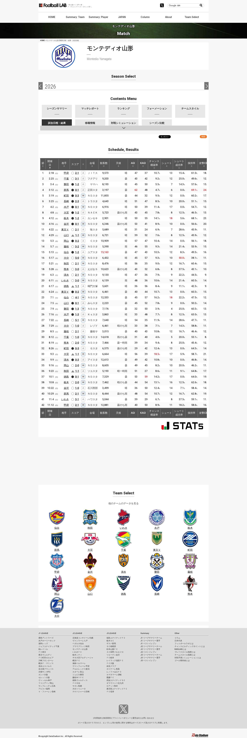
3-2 (77, 246)
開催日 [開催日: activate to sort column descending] (49, 164)
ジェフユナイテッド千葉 (48, 646)
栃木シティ (77, 655)
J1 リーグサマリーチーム (151, 638)
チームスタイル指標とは (185, 655)
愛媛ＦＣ (110, 677)
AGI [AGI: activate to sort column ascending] (133, 164)
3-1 (77, 178)
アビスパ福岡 (44, 689)
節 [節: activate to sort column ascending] (43, 164)
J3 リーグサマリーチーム (151, 655)
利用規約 (98, 718)
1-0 (77, 325)
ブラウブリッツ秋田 (80, 646)
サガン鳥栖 (77, 686)
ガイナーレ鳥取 (113, 669)
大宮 (66, 212)
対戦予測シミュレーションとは (188, 658)
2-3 (77, 201)
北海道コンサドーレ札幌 (82, 638)
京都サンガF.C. (44, 672)
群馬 (66, 189)
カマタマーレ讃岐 (114, 675)
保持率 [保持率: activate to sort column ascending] (191, 164)
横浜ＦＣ (76, 660)
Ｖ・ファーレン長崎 (46, 692)
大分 (66, 257)
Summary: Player (98, 17)
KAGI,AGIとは (180, 649)
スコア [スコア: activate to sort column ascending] (75, 164)
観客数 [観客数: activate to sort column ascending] (104, 164)
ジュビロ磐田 (78, 675)
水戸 (66, 206)
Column (145, 17)
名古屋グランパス (46, 669)
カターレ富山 (78, 672)
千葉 (66, 178)
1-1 (77, 235)
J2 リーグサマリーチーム (151, 646)
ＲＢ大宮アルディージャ (82, 658)
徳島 (66, 286)
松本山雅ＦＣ (112, 649)
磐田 (66, 184)
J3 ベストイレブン (148, 660)
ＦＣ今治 (76, 683)
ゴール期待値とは (182, 660)
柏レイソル (43, 649)
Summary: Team (75, 17)
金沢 (66, 223)
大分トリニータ (79, 689)
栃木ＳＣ (110, 641)
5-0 (77, 257)
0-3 (77, 195)
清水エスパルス (45, 666)
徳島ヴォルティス (80, 680)
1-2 (77, 184)
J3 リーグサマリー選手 (150, 658)
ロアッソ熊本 (112, 686)
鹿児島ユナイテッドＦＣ (116, 689)
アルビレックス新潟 (80, 669)
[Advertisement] (123, 459)
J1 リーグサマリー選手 (150, 641)
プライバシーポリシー (121, 718)
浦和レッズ (43, 643)
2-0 (77, 342)
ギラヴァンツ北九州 (114, 683)
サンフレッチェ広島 (46, 686)
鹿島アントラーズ (46, 638)
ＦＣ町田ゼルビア (46, 658)
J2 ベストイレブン (148, 652)
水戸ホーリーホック (46, 641)
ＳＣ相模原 (111, 646)
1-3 (77, 308)
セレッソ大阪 (44, 677)
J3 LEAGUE (111, 633)
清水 (66, 274)
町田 (66, 195)
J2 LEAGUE (77, 633)
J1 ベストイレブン (148, 643)
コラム (177, 638)
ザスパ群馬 (111, 643)
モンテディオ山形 (80, 649)
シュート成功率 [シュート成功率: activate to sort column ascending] (179, 164)
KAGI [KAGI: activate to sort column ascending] (143, 164)
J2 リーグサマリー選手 (150, 649)
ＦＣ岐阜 (110, 658)
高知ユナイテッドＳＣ (115, 680)
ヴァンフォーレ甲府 (80, 666)
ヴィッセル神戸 (45, 680)
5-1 (77, 320)
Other (177, 633)
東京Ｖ (65, 229)
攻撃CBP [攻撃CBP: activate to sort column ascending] (204, 164)
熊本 (66, 269)
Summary (145, 633)
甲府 (66, 172)
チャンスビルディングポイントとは (190, 646)
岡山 (66, 240)
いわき (65, 280)
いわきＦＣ (77, 652)
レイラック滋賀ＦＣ (114, 660)
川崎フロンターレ (46, 660)
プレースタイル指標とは (185, 652)
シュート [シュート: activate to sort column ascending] (167, 164)
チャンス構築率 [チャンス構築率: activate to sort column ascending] (154, 164)
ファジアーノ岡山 (46, 683)
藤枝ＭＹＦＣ (78, 677)
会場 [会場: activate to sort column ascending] (92, 164)
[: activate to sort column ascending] (83, 164)
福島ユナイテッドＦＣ (115, 638)
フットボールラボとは (184, 643)
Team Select (192, 17)
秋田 (66, 263)
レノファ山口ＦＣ (114, 672)
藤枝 (66, 246)
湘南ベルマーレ (79, 663)
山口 (66, 235)
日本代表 (178, 641)
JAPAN (122, 17)
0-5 (77, 348)
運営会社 (136, 718)
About (168, 17)
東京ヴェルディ (45, 655)
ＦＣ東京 (42, 652)
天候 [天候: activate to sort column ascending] (118, 164)
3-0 (77, 269)
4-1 (77, 297)
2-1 (77, 172)
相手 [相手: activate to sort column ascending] (64, 164)
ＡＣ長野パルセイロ (114, 652)
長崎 (66, 201)
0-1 (77, 189)
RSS (203, 136)
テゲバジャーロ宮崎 (80, 692)
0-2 (77, 240)
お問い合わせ (147, 718)
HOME (51, 17)
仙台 (66, 252)
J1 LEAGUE (43, 633)
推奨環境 (107, 718)
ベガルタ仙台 (78, 643)
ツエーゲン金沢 (113, 655)
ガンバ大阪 (43, 675)
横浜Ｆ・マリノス (46, 663)
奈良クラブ (111, 666)
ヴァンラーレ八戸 (80, 641)
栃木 (66, 218)
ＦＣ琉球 (110, 692)
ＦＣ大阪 (110, 663)
